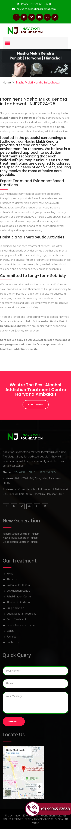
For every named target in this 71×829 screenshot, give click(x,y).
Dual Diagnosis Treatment (21, 614)
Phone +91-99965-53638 (36, 4)
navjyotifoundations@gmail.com (36, 9)
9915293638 (35, 472)
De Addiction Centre (18, 591)
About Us (12, 579)
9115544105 (19, 472)
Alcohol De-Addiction (19, 602)
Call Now (35, 404)
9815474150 (50, 472)
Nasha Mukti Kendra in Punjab (20, 538)
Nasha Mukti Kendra (18, 585)
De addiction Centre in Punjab (20, 542)
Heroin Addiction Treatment (22, 625)
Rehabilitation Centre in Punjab (21, 534)
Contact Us (13, 642)
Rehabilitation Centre (19, 597)
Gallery (10, 631)
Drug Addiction (15, 608)
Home (7, 82)
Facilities (11, 637)
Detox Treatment (16, 619)
